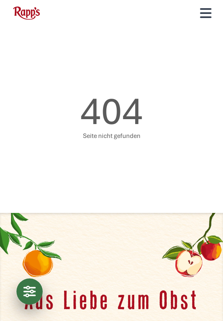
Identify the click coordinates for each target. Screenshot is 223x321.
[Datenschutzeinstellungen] (29, 291)
